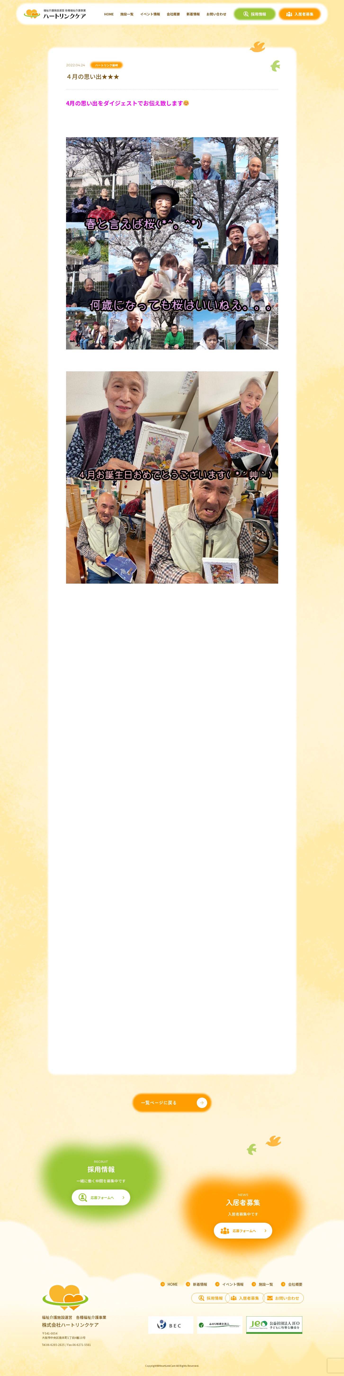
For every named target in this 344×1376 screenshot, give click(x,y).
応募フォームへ (100, 1201)
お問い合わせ (216, 14)
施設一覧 (127, 14)
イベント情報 (150, 14)
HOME (109, 14)
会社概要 (173, 14)
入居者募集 (304, 14)
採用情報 (258, 14)
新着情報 (193, 14)
